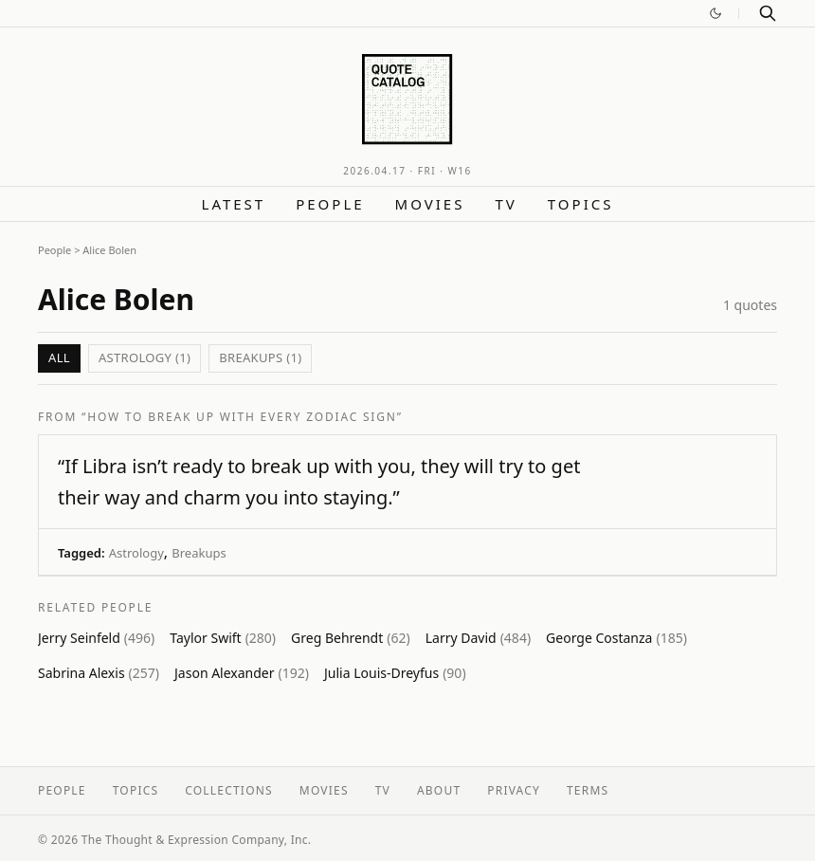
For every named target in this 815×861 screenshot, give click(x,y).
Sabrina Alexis (98, 673)
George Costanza (616, 638)
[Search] (767, 13)
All (59, 357)
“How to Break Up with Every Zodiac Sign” (242, 417)
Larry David (478, 638)
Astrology (136, 552)
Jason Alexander (241, 673)
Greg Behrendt (350, 638)
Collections (229, 790)
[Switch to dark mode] (715, 13)
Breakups (199, 552)
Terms (587, 790)
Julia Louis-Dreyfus (395, 673)
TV (505, 203)
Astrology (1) (144, 357)
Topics (581, 203)
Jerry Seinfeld (96, 638)
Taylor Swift (223, 638)
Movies (430, 203)
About (439, 790)
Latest (234, 203)
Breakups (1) (260, 357)
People (330, 203)
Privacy (513, 790)
